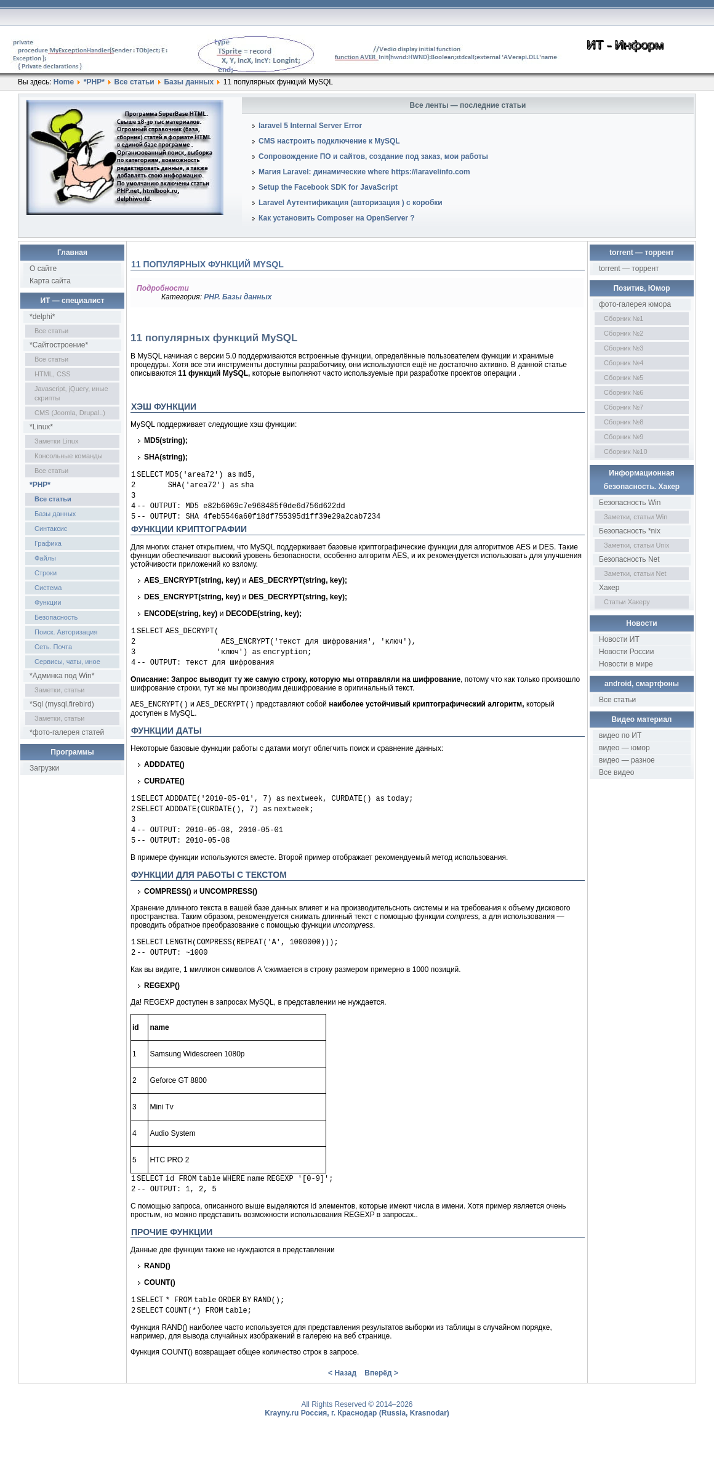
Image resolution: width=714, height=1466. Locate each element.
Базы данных (189, 82)
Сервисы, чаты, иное (67, 661)
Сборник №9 (624, 436)
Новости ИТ (619, 639)
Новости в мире (626, 664)
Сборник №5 (624, 377)
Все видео (616, 772)
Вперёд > (381, 1399)
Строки (45, 573)
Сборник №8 (624, 422)
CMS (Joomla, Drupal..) (69, 412)
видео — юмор (624, 747)
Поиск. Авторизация (65, 632)
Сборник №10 (626, 451)
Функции (47, 602)
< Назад (342, 1399)
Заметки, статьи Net (635, 573)
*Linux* (41, 427)
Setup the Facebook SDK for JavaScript (328, 187)
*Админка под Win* (62, 675)
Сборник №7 (624, 407)
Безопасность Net (629, 559)
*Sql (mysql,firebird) (62, 704)
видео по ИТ (620, 735)
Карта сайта (50, 281)
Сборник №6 (624, 392)
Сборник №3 (624, 348)
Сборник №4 (624, 362)
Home (64, 82)
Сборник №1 (624, 318)
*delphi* (42, 316)
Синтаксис (50, 528)
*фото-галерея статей (67, 732)
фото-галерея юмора (635, 304)
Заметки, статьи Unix (636, 545)
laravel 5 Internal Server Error (310, 125)
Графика (48, 543)
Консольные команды (68, 456)
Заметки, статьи (59, 690)
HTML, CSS (52, 374)
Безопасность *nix (629, 531)
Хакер (609, 587)
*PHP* (94, 82)
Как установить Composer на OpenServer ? (337, 218)
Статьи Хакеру (627, 601)
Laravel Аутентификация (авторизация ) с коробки (351, 202)
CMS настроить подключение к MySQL (329, 141)
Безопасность (56, 617)
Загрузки (44, 768)
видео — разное (627, 760)
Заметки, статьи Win (635, 516)
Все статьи (134, 82)
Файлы (45, 558)
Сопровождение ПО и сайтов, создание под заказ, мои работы (373, 156)
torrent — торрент (629, 268)
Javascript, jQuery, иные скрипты (71, 393)
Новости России (626, 651)
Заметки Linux (56, 441)
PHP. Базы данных (237, 297)
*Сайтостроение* (59, 345)
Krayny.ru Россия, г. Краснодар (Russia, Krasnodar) (357, 1439)
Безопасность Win (630, 502)
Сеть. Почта (53, 646)
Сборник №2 (624, 333)
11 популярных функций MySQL (207, 264)
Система (48, 587)
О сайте (43, 268)
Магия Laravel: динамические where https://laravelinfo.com (364, 172)
